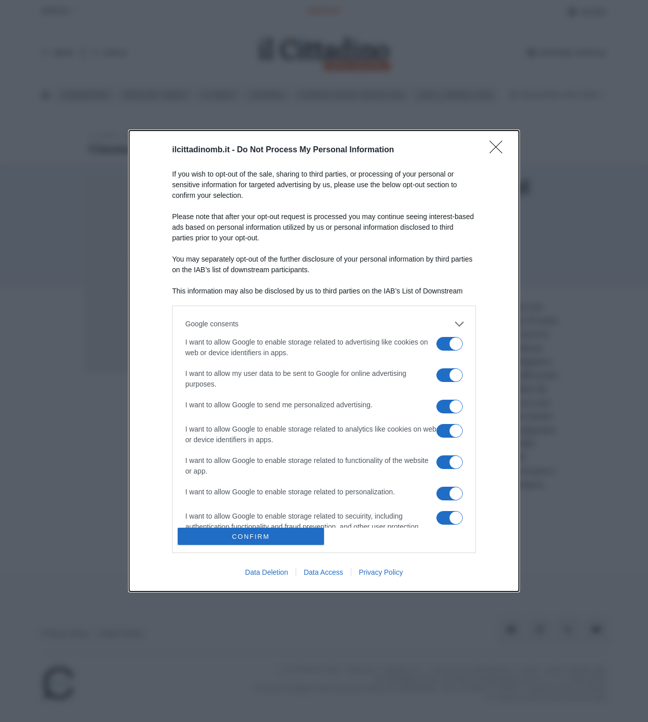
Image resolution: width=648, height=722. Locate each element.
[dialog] (324, 361)
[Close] (499, 150)
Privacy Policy (381, 572)
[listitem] (324, 324)
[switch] (449, 344)
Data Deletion (266, 572)
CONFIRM (251, 536)
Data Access (323, 572)
